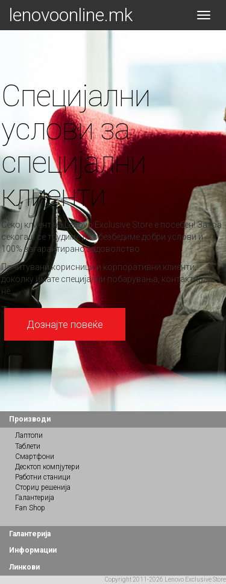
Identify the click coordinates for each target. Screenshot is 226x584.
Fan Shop (30, 508)
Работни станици (43, 477)
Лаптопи (29, 435)
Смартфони (34, 456)
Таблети (27, 446)
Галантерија (34, 497)
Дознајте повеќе (65, 324)
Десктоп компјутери (47, 467)
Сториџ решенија (43, 487)
